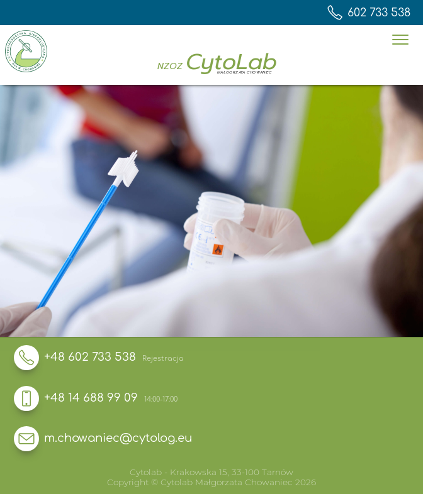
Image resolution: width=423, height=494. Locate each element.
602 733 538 (368, 12)
